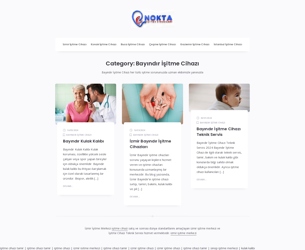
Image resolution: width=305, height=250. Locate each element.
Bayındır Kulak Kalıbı (83, 141)
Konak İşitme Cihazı (104, 44)
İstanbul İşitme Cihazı (228, 44)
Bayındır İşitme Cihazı (78, 134)
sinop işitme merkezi (224, 248)
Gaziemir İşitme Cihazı (194, 44)
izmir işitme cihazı (142, 248)
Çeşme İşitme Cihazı (162, 44)
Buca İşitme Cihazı (133, 44)
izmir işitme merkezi (183, 233)
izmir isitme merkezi (86, 248)
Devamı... (68, 186)
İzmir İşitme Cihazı (75, 44)
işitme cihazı (62, 248)
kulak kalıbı (248, 248)
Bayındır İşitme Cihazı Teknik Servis (219, 131)
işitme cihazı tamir (12, 248)
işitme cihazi (120, 228)
